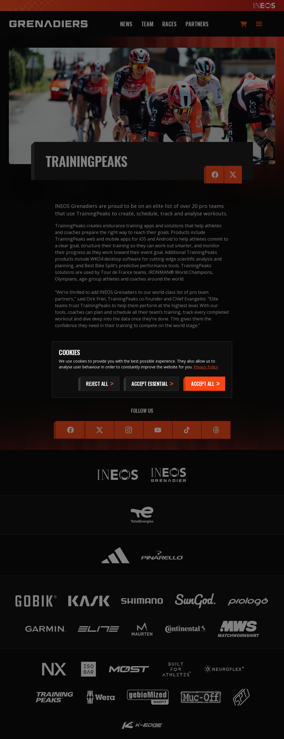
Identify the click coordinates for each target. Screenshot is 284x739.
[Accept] (204, 383)
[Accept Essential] (151, 383)
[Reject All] (98, 383)
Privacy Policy (206, 367)
